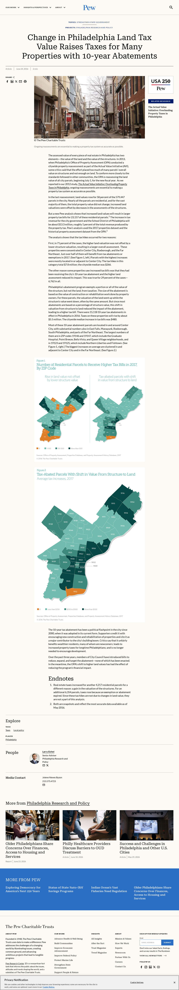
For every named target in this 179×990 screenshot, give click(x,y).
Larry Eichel (48, 751)
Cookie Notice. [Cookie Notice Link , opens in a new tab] (49, 988)
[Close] (174, 983)
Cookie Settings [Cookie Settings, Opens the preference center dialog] (136, 983)
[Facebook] (141, 966)
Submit (167, 942)
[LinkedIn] (150, 966)
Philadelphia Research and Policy (58, 803)
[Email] (150, 942)
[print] (25, 81)
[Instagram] (146, 966)
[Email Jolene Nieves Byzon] (43, 784)
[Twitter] (154, 966)
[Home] (30, 926)
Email (141, 937)
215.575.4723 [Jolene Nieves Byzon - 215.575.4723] (49, 781)
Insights (95, 933)
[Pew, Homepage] (89, 7)
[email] (43, 765)
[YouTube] (158, 966)
